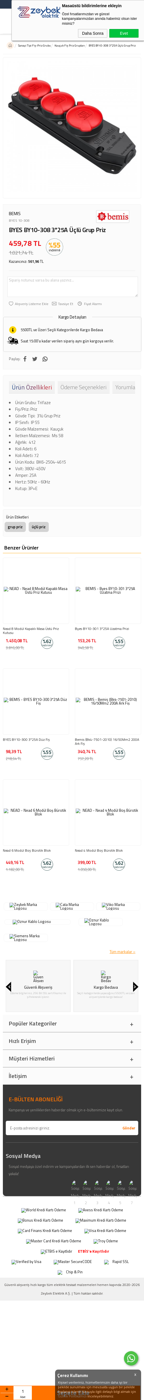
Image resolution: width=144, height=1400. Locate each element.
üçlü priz (39, 527)
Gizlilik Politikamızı (72, 1396)
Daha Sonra (93, 33)
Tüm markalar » (122, 930)
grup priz (15, 527)
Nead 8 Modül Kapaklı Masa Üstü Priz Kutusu (31, 631)
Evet (124, 33)
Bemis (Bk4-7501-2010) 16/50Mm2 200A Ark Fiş (107, 742)
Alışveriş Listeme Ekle (31, 303)
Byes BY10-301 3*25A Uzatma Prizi (102, 629)
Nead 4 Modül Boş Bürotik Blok (99, 851)
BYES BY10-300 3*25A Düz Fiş (26, 740)
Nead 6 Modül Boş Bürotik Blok (27, 851)
